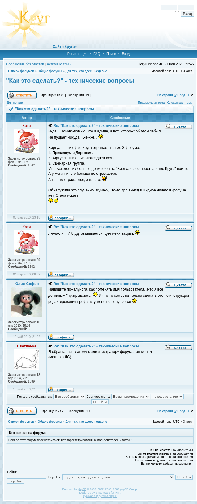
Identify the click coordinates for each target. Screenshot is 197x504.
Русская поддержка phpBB (100, 496)
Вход (126, 54)
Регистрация (77, 54)
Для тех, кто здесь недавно (86, 71)
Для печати (15, 102)
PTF (117, 492)
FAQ (96, 54)
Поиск (111, 54)
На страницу (167, 95)
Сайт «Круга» (65, 46)
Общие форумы (50, 71)
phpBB (82, 489)
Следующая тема (179, 102)
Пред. (181, 95)
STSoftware (103, 492)
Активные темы (59, 64)
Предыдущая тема (151, 102)
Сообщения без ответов (25, 64)
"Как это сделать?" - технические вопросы (70, 80)
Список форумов (21, 71)
